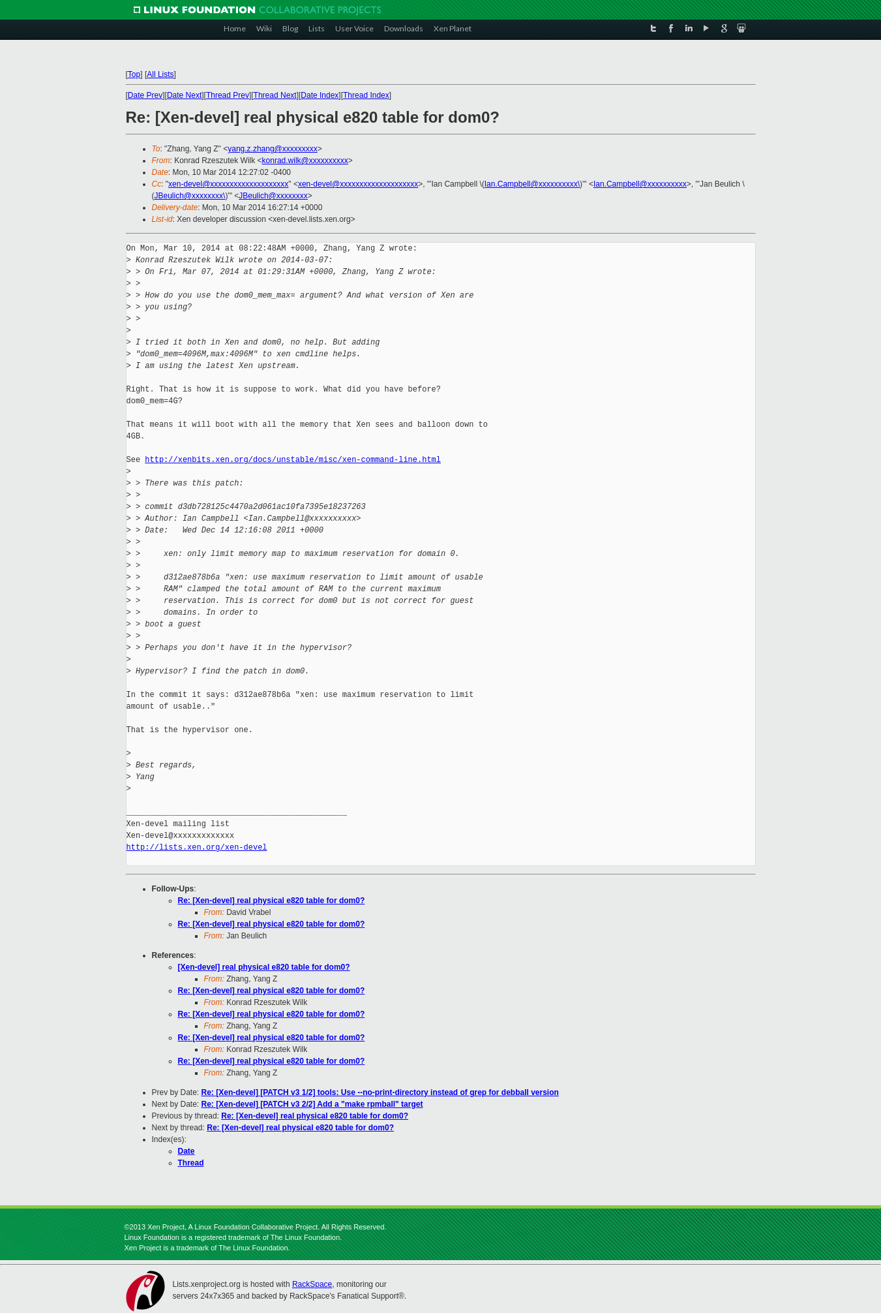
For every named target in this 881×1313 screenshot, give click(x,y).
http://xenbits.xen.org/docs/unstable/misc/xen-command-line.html (293, 459)
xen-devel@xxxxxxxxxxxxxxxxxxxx (228, 184)
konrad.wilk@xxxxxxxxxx (305, 160)
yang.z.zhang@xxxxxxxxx (273, 148)
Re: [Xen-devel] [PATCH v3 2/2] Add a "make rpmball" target (312, 1104)
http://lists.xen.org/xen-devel (197, 847)
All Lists (160, 74)
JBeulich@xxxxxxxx (273, 195)
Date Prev (145, 95)
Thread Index (366, 95)
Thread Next (275, 95)
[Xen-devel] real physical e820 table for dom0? (264, 967)
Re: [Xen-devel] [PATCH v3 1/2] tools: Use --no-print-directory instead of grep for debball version (380, 1092)
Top (134, 74)
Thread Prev (227, 95)
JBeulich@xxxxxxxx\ (190, 195)
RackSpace (312, 1284)
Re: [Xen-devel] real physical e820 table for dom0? (271, 900)
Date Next (184, 95)
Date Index (319, 95)
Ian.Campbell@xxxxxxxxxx (640, 184)
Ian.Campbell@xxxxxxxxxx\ (532, 184)
